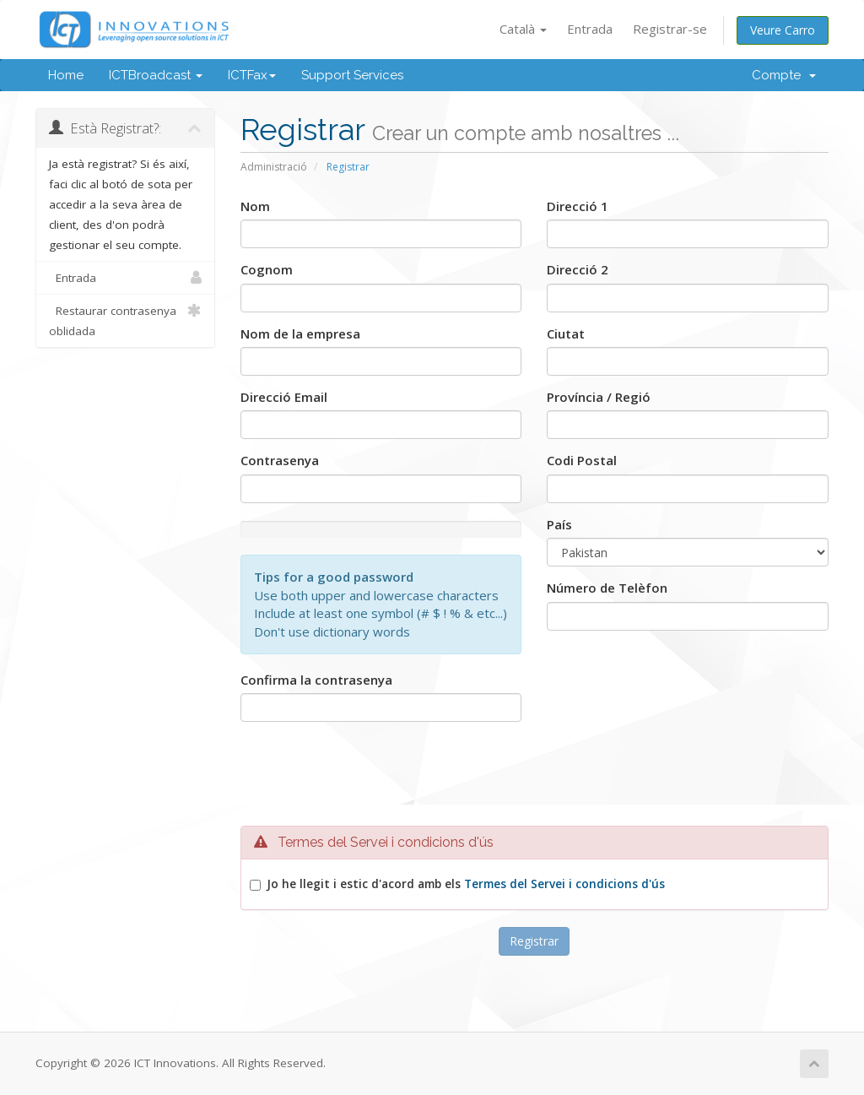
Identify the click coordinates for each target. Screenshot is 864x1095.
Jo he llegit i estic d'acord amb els (466, 884)
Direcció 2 (577, 269)
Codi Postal (582, 460)
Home (66, 75)
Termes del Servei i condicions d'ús (564, 884)
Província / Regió (599, 396)
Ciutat (566, 333)
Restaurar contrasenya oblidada (125, 320)
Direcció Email (283, 396)
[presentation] (534, 780)
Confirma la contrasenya (316, 679)
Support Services (352, 75)
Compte (784, 75)
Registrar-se (670, 28)
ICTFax (252, 75)
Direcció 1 (577, 206)
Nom (255, 206)
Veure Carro (782, 30)
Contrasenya (279, 460)
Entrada (590, 28)
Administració (273, 167)
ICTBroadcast (155, 75)
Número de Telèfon (607, 587)
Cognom (266, 269)
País (559, 524)
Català (523, 28)
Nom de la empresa (300, 333)
